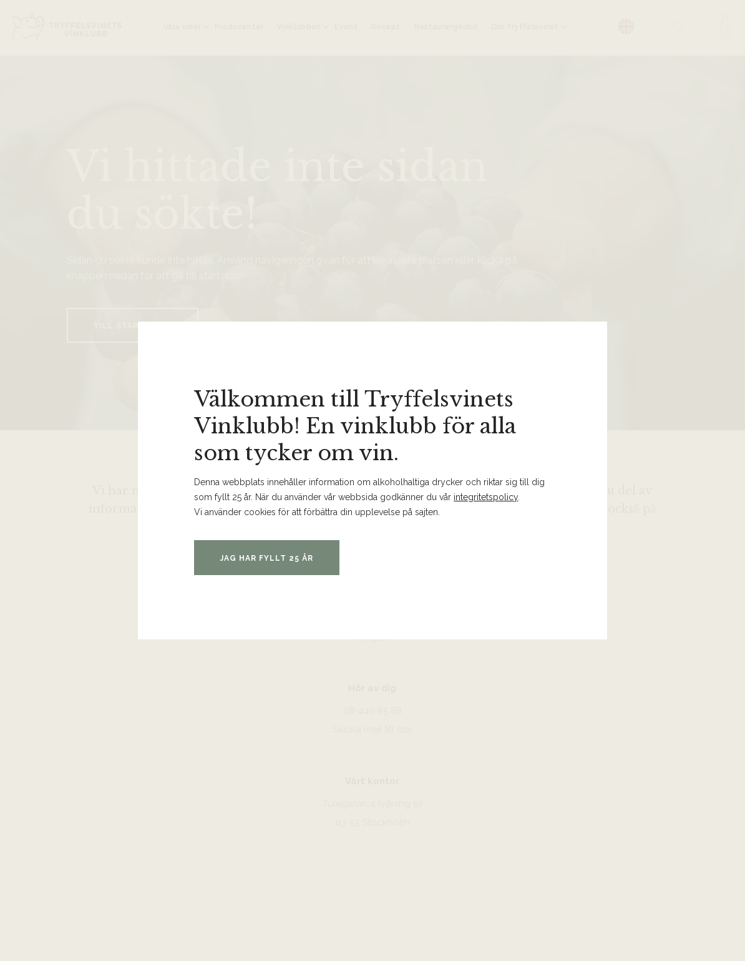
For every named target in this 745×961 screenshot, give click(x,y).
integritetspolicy (486, 497)
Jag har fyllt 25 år (266, 558)
